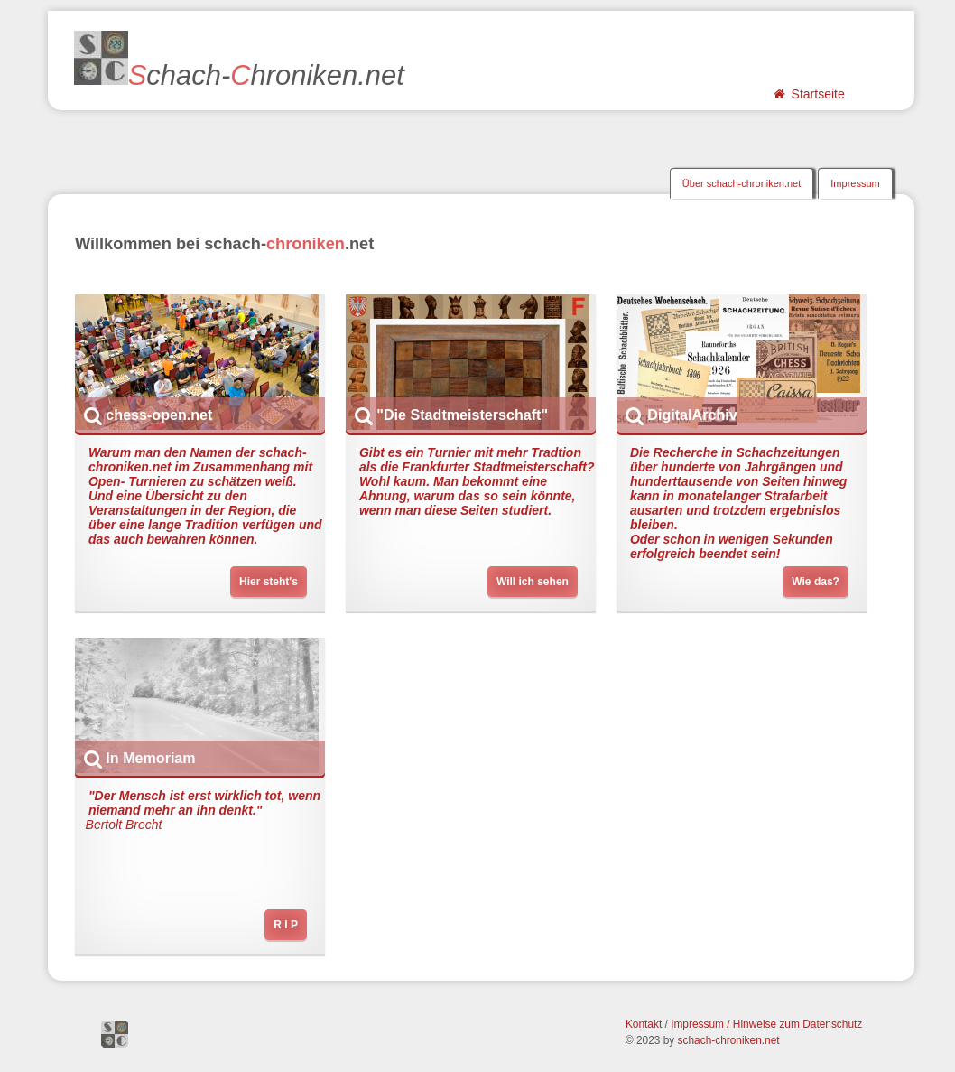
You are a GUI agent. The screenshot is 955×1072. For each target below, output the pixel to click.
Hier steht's (268, 581)
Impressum (854, 183)
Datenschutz (832, 1024)
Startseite (808, 94)
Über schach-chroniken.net (741, 183)
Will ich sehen (532, 581)
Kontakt (644, 1024)
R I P (286, 924)
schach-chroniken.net (729, 1040)
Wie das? (815, 581)
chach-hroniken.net (239, 61)
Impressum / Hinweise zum (736, 1024)
